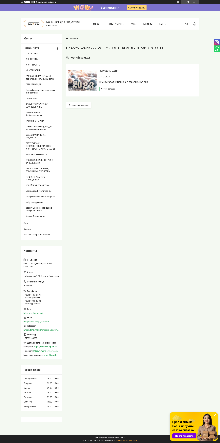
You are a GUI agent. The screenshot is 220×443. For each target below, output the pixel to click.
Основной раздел (78, 57)
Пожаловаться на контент (126, 440)
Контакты (147, 24)
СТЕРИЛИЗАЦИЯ (33, 84)
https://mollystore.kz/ (33, 313)
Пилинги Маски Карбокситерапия (34, 114)
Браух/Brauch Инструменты (38, 191)
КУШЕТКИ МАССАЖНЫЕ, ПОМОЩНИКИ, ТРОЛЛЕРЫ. (38, 169)
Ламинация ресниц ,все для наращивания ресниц (39, 128)
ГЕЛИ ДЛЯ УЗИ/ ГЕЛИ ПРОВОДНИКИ (35, 178)
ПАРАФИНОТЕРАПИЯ (35, 121)
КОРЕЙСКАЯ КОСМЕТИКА (38, 185)
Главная (95, 24)
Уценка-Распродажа (35, 216)
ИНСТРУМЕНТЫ (33, 65)
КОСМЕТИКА (32, 53)
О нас (133, 24)
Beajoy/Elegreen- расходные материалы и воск (39, 209)
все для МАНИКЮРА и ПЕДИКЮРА (36, 136)
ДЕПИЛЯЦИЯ (31, 98)
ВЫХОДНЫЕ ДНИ (108, 70)
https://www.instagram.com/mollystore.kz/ (46, 347)
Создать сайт (41, 2)
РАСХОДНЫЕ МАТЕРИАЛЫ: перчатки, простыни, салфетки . (40, 77)
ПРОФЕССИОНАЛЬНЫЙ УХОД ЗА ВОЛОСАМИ (39, 161)
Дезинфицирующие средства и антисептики (40, 91)
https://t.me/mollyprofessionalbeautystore (41, 330)
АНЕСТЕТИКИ (32, 59)
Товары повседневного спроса (40, 196)
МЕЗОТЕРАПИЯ (33, 70)
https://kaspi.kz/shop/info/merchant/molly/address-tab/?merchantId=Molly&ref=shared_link (51, 355)
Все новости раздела (79, 105)
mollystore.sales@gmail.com (36, 321)
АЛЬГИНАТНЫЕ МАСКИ (36, 154)
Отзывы (27, 229)
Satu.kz (123, 438)
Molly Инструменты (34, 202)
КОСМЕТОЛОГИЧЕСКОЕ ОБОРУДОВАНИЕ (37, 105)
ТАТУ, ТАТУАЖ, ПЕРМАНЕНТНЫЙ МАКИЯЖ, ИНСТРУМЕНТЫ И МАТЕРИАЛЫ (40, 146)
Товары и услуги (114, 24)
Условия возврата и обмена (37, 234)
